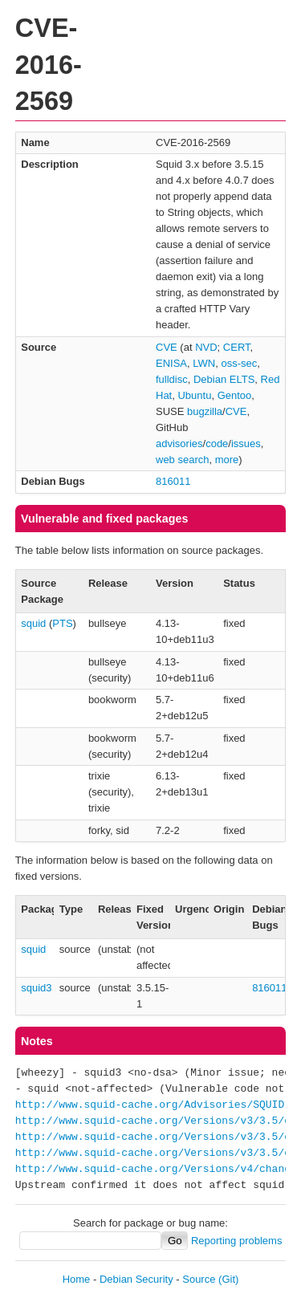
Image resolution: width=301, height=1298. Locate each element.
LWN (204, 363)
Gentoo (235, 395)
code (216, 443)
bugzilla (204, 411)
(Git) (228, 1279)
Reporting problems (236, 1241)
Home (77, 1279)
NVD (206, 347)
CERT (236, 347)
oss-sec (239, 363)
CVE (166, 347)
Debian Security (136, 1279)
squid (33, 623)
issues (246, 443)
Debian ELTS (223, 379)
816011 (173, 481)
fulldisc (172, 379)
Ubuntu (194, 395)
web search (182, 460)
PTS (62, 623)
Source (198, 1279)
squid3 (36, 988)
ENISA (171, 363)
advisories (179, 443)
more (227, 460)
